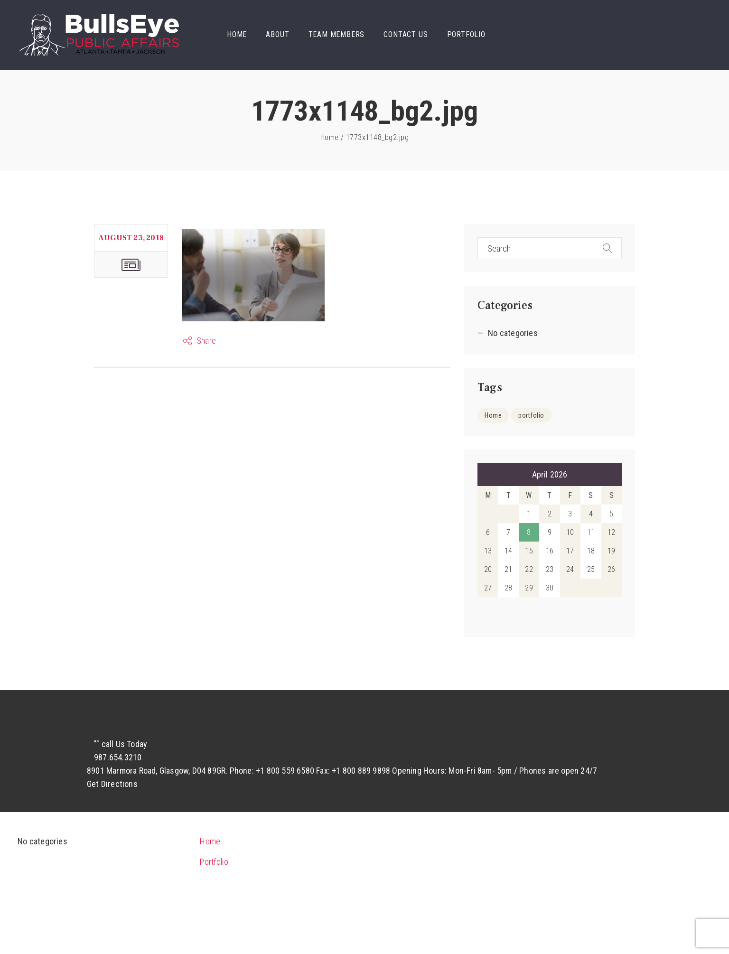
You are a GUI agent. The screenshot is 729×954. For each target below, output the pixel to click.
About (277, 34)
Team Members (336, 34)
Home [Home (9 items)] (493, 415)
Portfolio (466, 34)
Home (237, 34)
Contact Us (405, 34)
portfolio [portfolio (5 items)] (531, 415)
